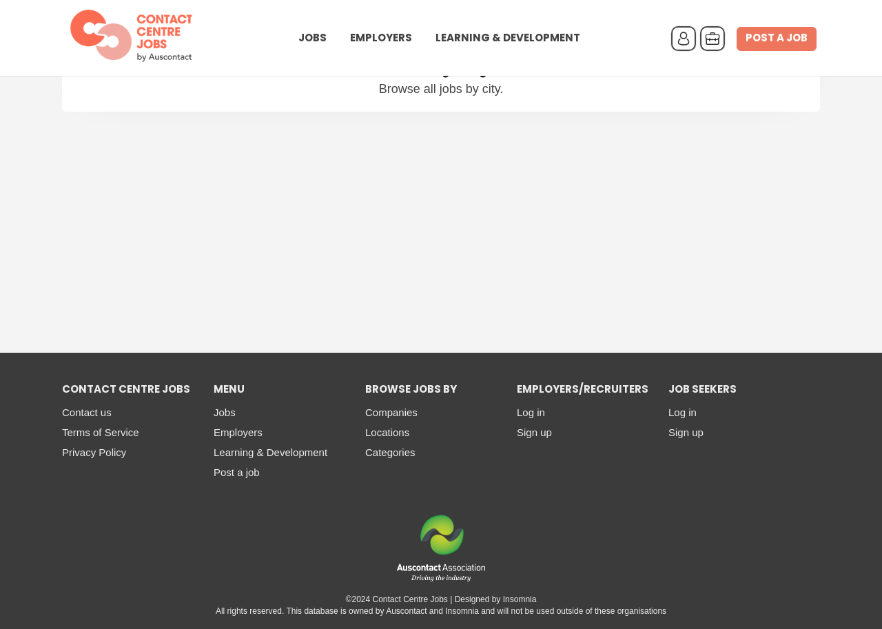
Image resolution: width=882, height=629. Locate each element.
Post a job (777, 39)
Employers (381, 39)
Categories (390, 452)
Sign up (534, 432)
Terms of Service (100, 432)
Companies (391, 412)
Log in (531, 412)
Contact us (87, 412)
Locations (387, 432)
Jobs (312, 39)
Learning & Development (507, 39)
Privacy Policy (94, 452)
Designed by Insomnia (496, 599)
